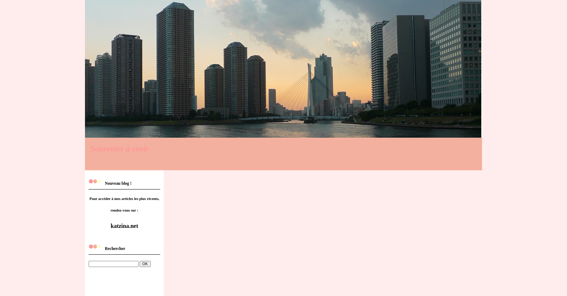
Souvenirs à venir (119, 148)
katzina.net (124, 226)
